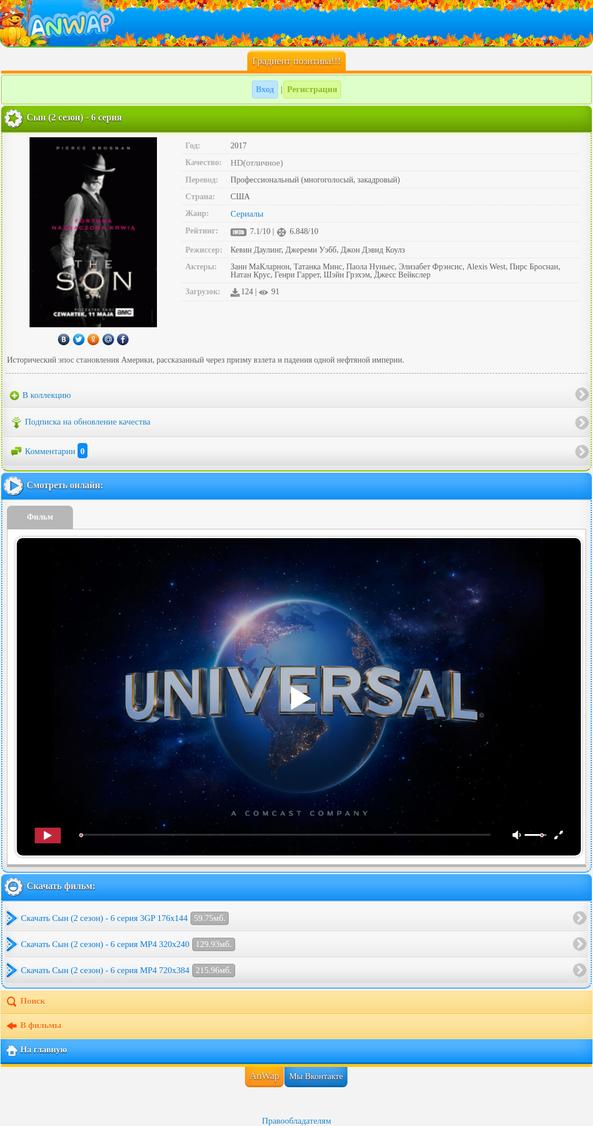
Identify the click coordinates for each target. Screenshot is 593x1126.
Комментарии (48, 451)
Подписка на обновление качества (80, 423)
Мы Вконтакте (316, 1076)
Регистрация (312, 89)
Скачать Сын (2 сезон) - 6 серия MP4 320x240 (128, 944)
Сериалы (246, 213)
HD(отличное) (256, 162)
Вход (265, 89)
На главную (36, 1051)
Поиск (25, 1002)
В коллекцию (40, 395)
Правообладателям (296, 1120)
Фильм (40, 517)
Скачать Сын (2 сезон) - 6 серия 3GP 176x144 (125, 918)
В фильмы (33, 1026)
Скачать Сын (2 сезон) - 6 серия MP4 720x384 (128, 970)
